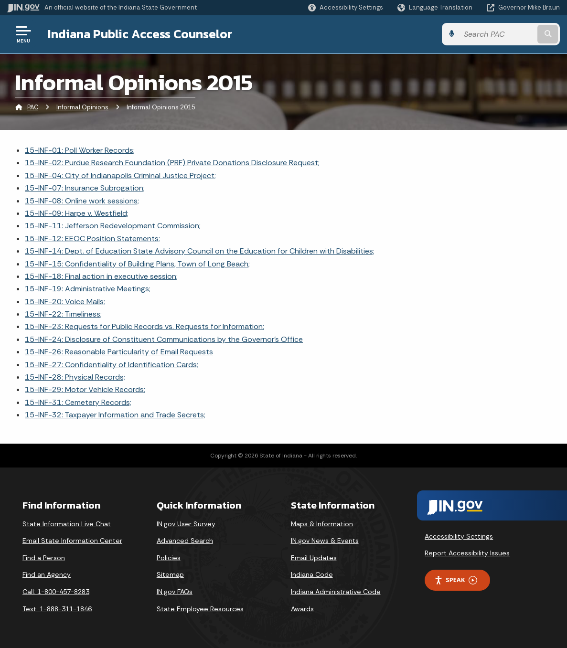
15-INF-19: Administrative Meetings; (87, 289)
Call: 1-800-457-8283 (55, 591)
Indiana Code (312, 574)
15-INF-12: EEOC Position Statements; (92, 239)
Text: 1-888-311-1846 (57, 609)
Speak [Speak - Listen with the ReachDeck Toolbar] (455, 579)
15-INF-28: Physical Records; (75, 377)
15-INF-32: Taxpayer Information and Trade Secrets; (115, 415)
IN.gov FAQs (175, 591)
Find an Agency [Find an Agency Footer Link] (46, 574)
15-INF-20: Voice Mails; (65, 302)
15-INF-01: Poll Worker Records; (80, 150)
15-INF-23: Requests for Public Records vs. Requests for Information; (144, 326)
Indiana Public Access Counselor (140, 34)
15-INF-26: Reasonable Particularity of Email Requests (119, 352)
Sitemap (170, 574)
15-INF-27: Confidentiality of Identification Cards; (111, 365)
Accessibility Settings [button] (459, 536)
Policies (169, 557)
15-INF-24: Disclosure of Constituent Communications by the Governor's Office (164, 339)
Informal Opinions (82, 107)
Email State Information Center (72, 540)
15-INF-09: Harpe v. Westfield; (76, 213)
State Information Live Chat (66, 524)
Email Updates (314, 557)
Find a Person (43, 557)
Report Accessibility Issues (467, 553)
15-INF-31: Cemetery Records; (78, 402)
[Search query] (497, 34)
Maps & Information (322, 524)
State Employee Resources (200, 609)
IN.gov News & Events (325, 540)
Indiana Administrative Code (336, 591)
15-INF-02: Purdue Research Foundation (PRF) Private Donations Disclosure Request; (172, 163)
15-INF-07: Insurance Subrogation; (85, 188)
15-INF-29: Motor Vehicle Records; (85, 389)
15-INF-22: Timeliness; (63, 314)
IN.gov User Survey (186, 524)
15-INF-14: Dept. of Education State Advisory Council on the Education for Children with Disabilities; (199, 251)
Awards (302, 609)
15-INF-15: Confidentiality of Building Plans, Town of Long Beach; (137, 264)
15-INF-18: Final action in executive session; (101, 276)
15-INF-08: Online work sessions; (82, 201)
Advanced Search (185, 540)
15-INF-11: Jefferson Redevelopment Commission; (113, 226)
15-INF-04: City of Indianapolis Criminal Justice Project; (120, 175)
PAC (32, 107)
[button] (345, 7)
